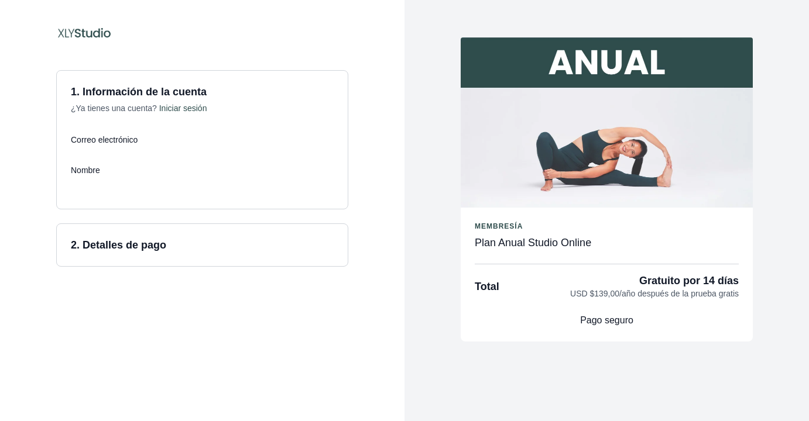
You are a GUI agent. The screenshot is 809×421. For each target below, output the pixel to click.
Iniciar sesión (183, 108)
